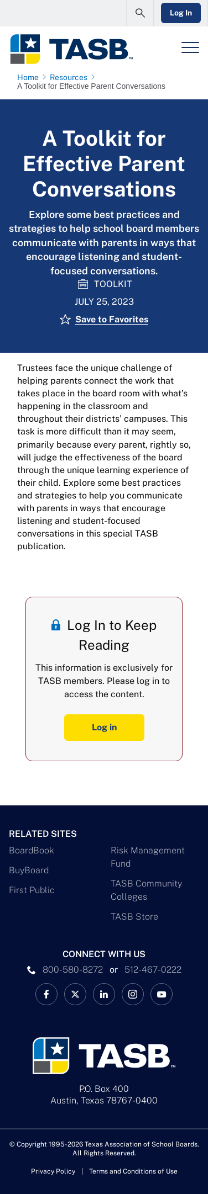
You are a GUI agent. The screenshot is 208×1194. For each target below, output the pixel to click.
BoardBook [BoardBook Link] (31, 850)
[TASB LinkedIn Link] (104, 994)
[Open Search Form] (140, 13)
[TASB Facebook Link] (46, 994)
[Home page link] (30, 77)
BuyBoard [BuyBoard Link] (29, 870)
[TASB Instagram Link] (133, 994)
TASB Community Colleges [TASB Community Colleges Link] (146, 890)
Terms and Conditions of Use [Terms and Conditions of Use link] (133, 1171)
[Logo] (71, 49)
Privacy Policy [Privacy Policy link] (53, 1171)
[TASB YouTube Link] (161, 994)
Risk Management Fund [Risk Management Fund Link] (148, 857)
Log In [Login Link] (181, 12)
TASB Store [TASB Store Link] (134, 916)
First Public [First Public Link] (32, 890)
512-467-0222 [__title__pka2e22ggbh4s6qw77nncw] (152, 969)
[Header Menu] (190, 47)
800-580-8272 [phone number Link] (73, 969)
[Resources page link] (71, 77)
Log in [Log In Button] (104, 727)
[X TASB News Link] (75, 994)
